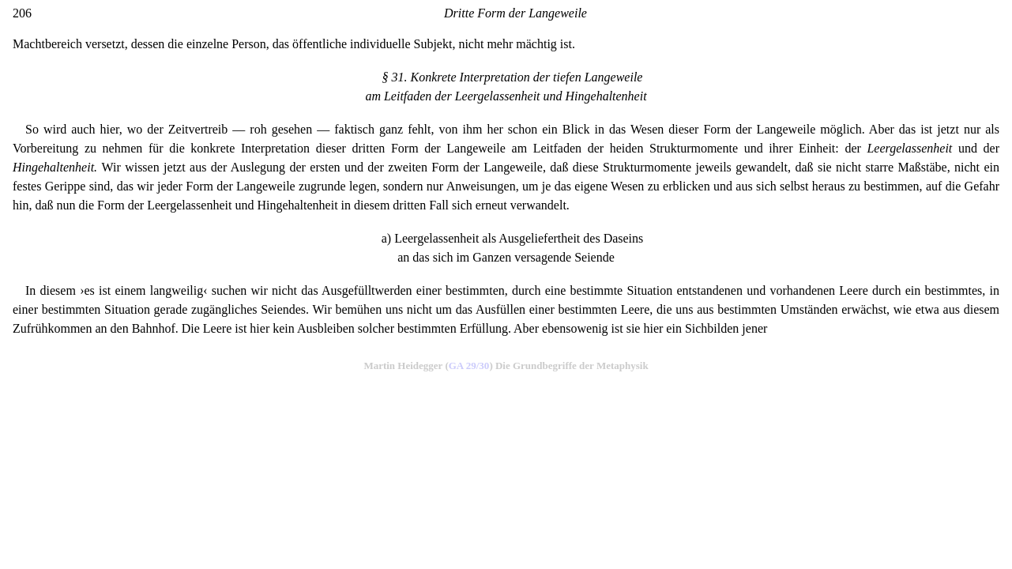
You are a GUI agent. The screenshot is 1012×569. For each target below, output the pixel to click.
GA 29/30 (469, 365)
